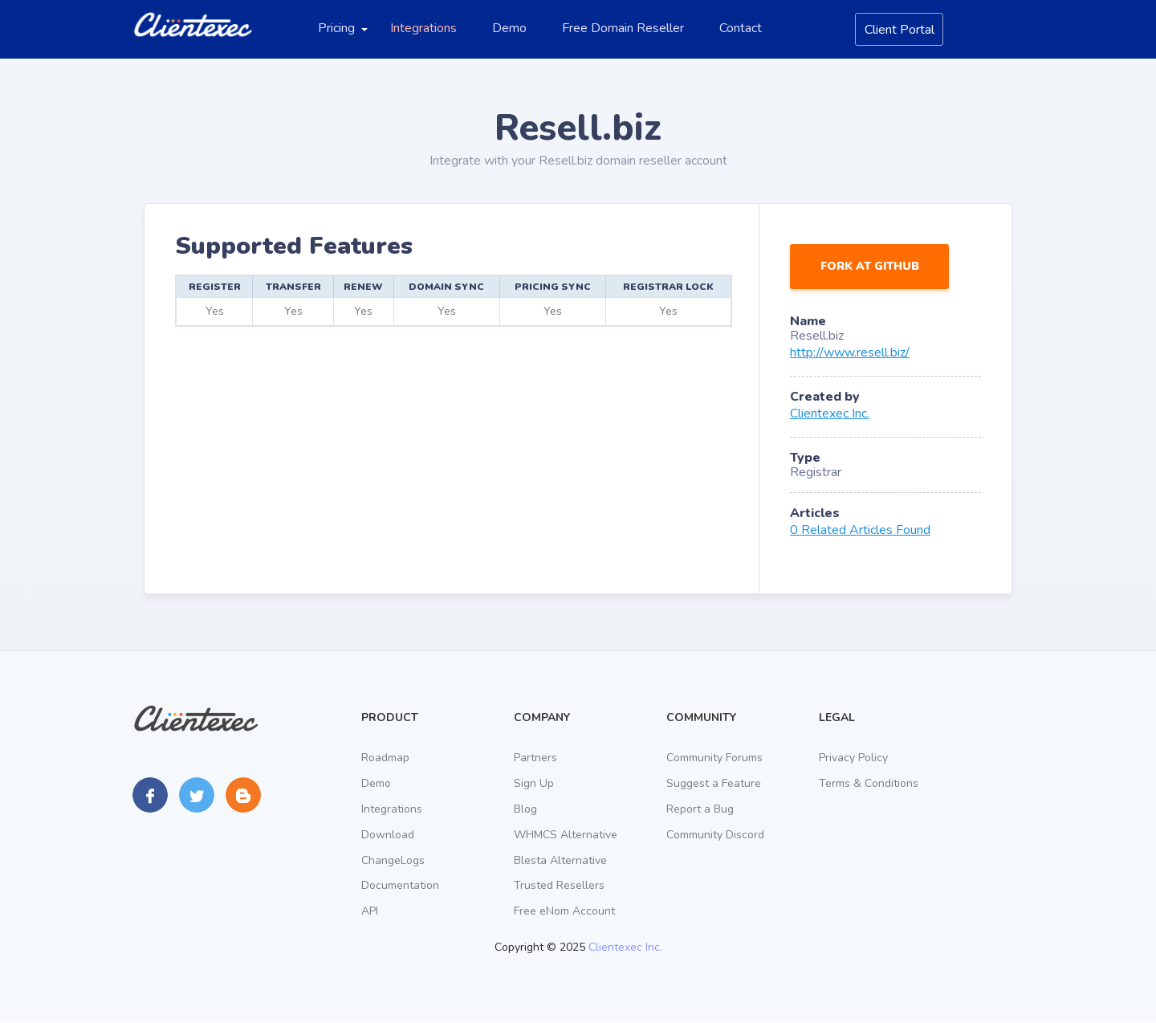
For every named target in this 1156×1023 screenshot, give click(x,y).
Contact (740, 28)
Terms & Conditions (868, 783)
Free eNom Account (564, 911)
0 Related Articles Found (860, 530)
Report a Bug (700, 809)
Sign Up (534, 783)
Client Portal (899, 30)
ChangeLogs (393, 860)
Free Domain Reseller (623, 28)
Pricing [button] (336, 28)
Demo (509, 28)
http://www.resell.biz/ (850, 352)
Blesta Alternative (560, 860)
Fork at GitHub (869, 266)
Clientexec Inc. (829, 413)
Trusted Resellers (559, 886)
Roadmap (385, 757)
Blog (525, 809)
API (369, 911)
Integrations (423, 28)
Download (387, 834)
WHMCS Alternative (565, 834)
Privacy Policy (853, 757)
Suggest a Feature (713, 783)
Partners (535, 757)
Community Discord (715, 834)
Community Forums (714, 757)
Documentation (400, 886)
